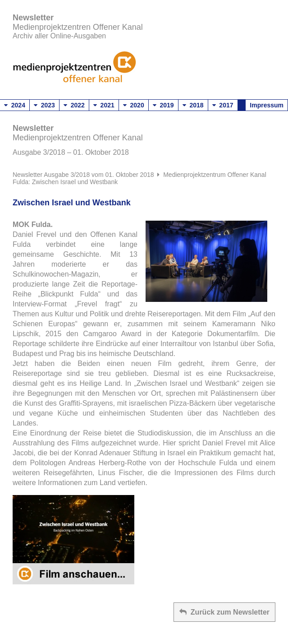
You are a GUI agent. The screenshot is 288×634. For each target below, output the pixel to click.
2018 (193, 105)
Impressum (266, 105)
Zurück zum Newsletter (224, 612)
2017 (222, 105)
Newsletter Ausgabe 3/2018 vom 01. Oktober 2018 (83, 174)
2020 (133, 105)
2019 (163, 105)
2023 (44, 105)
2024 (14, 105)
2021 (103, 105)
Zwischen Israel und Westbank (72, 202)
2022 (74, 105)
